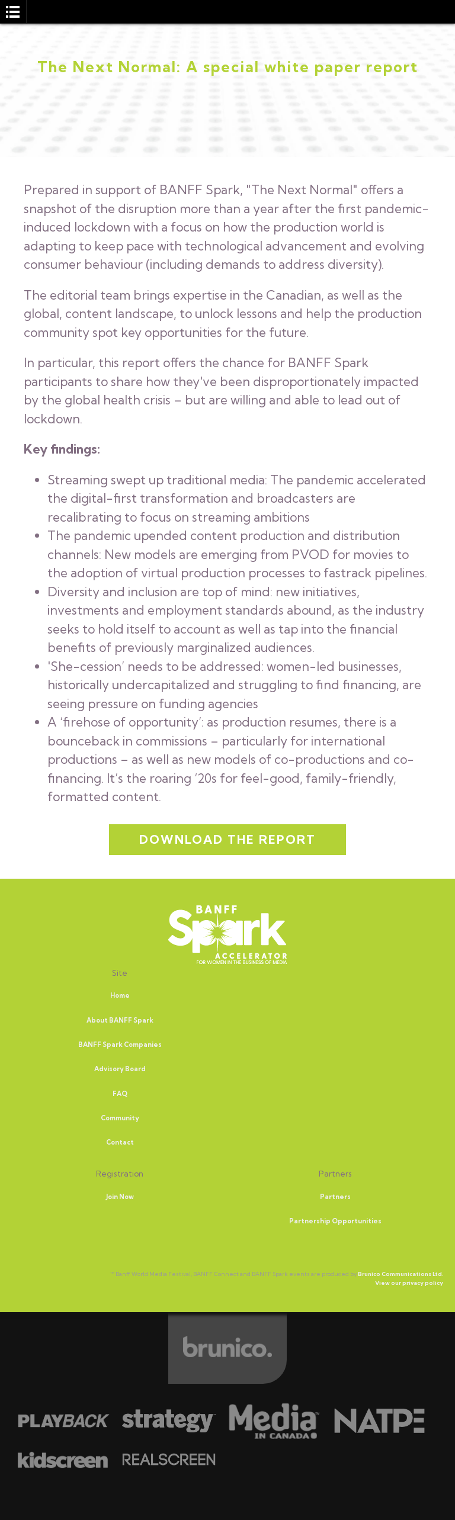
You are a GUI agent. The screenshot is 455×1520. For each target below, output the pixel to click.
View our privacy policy (409, 1283)
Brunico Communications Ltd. (400, 1274)
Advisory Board (120, 1069)
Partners (335, 1197)
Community (120, 1118)
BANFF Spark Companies (120, 1044)
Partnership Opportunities (335, 1221)
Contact (120, 1142)
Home (120, 995)
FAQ (120, 1094)
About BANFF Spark (119, 1020)
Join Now (120, 1197)
